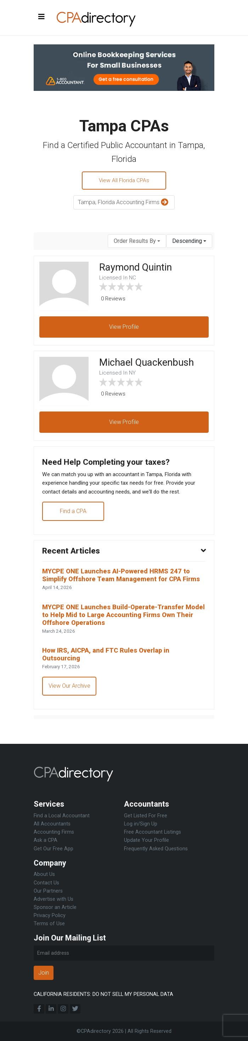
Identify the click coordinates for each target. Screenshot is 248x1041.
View (124, 328)
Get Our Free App (53, 849)
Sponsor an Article (55, 907)
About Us (44, 875)
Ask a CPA (45, 841)
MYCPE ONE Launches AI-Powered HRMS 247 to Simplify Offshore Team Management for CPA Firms (119, 586)
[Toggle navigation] (41, 17)
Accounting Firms (54, 832)
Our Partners (48, 891)
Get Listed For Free (145, 816)
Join (43, 973)
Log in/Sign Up (140, 824)
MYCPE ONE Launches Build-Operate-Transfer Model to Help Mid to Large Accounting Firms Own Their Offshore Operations (122, 631)
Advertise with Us (53, 899)
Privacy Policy (50, 915)
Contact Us (46, 883)
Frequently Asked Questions (156, 849)
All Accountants (52, 824)
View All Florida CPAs (124, 181)
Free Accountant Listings (152, 832)
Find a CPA (73, 515)
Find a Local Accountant (62, 816)
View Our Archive (70, 704)
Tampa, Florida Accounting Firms (124, 203)
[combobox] (137, 242)
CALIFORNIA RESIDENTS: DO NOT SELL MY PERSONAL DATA (103, 994)
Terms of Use (49, 924)
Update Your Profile (146, 841)
